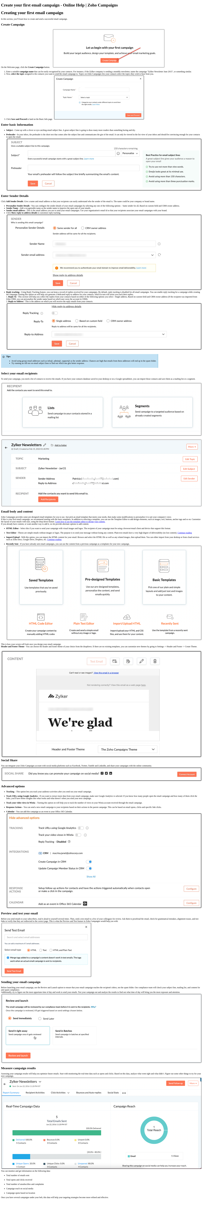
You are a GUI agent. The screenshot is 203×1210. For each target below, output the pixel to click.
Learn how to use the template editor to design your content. (80, 522)
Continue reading (184, 533)
